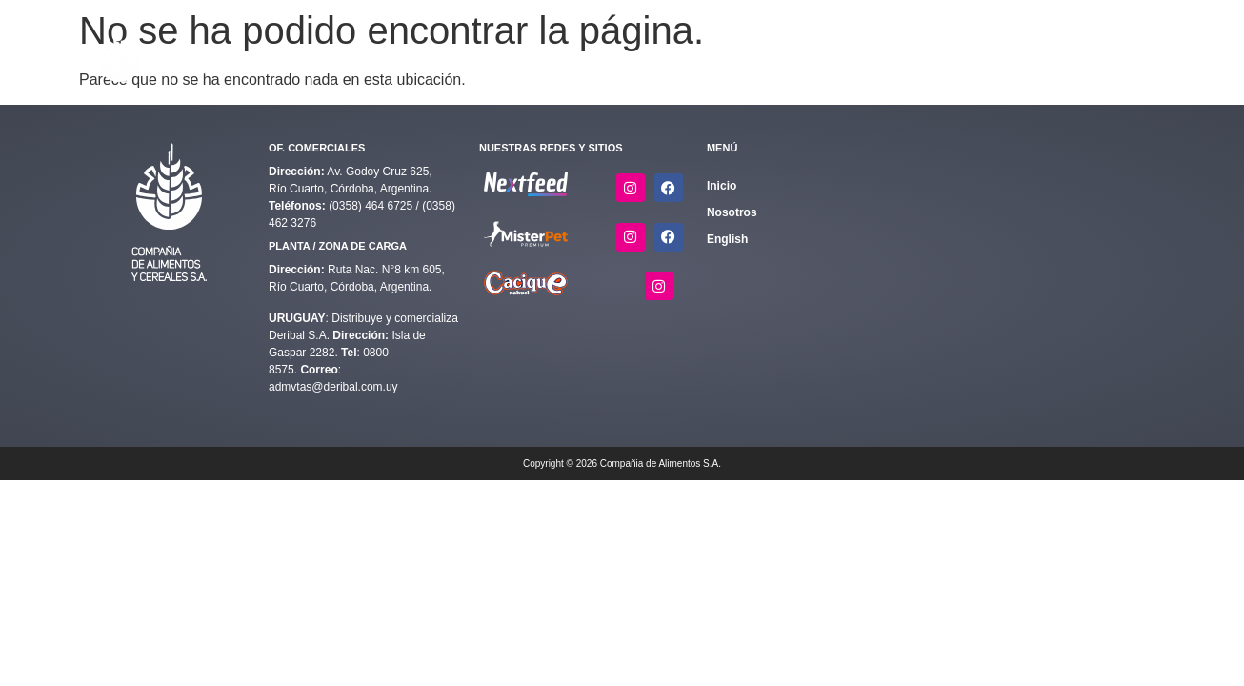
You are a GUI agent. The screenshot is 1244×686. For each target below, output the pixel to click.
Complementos (663, 57)
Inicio (479, 57)
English (1114, 57)
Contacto (1027, 57)
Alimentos (552, 57)
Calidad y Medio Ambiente (823, 57)
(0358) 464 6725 (372, 205)
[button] (552, 57)
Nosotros (955, 57)
